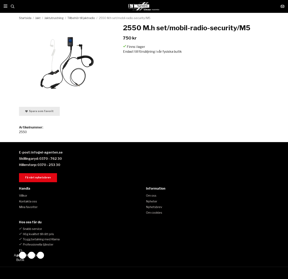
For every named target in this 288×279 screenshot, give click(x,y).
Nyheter (151, 201)
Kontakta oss (28, 201)
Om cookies (154, 212)
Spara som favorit (39, 111)
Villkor (23, 195)
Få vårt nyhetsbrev (38, 177)
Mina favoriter (28, 207)
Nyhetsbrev (154, 207)
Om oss (151, 195)
